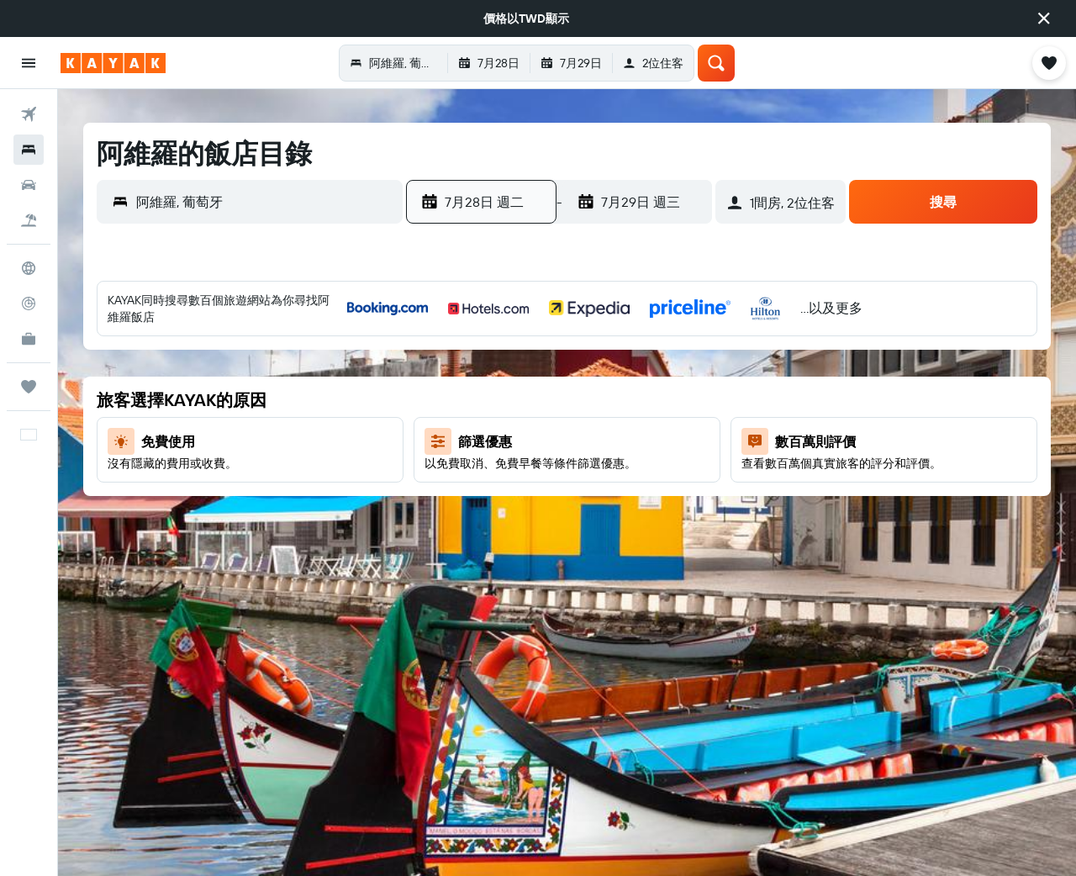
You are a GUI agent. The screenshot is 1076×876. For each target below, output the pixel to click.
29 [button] (564, 520)
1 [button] (564, 359)
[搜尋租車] (28, 185)
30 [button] (605, 520)
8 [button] (565, 399)
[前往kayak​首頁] (113, 63)
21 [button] (525, 480)
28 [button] (524, 520)
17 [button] (645, 439)
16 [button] (605, 439)
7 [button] (524, 399)
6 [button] (484, 399)
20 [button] (484, 480)
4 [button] (686, 359)
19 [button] (444, 480)
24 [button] (645, 480)
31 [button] (646, 520)
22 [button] (564, 480)
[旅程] (28, 387)
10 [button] (646, 399)
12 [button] (444, 439)
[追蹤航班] (28, 303)
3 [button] (646, 359)
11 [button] (686, 399)
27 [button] (484, 520)
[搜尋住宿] (28, 149)
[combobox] (265, 202)
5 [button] (444, 399)
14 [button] (525, 439)
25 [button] (686, 480)
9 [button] (605, 399)
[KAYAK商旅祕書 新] (28, 339)
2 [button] (605, 359)
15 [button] (565, 439)
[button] (1044, 18)
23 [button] (605, 480)
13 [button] (484, 439)
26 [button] (443, 520)
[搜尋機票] (28, 114)
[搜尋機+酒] (28, 220)
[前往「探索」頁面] (28, 268)
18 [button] (686, 439)
